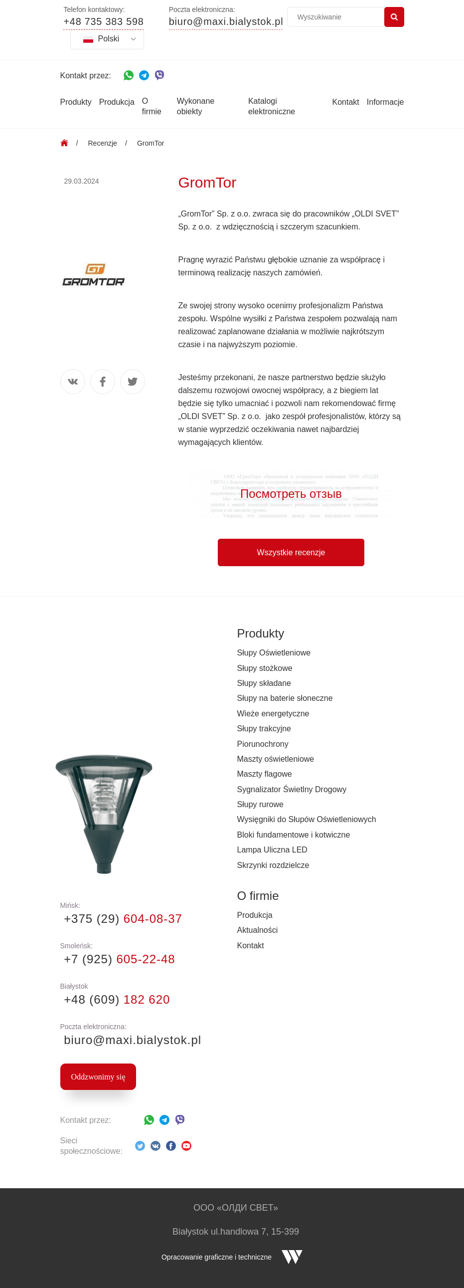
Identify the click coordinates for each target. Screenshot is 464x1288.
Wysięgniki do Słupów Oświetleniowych (306, 819)
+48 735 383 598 (104, 22)
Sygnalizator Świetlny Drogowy (292, 789)
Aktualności (257, 930)
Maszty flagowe (264, 774)
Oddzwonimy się (98, 1077)
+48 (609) (115, 999)
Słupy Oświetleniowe (274, 652)
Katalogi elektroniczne (271, 106)
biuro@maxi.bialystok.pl (226, 22)
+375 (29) (121, 918)
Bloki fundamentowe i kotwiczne (293, 835)
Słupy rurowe (260, 804)
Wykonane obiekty (195, 106)
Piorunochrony (263, 744)
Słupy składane (264, 683)
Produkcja (117, 102)
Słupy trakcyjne (264, 728)
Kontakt (345, 102)
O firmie (151, 106)
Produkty (76, 102)
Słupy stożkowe (265, 668)
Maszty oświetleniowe (275, 759)
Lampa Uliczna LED (272, 850)
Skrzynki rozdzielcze (273, 865)
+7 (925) (117, 959)
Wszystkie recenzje (291, 552)
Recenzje (102, 143)
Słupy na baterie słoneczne (285, 698)
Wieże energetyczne (273, 713)
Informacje (385, 102)
